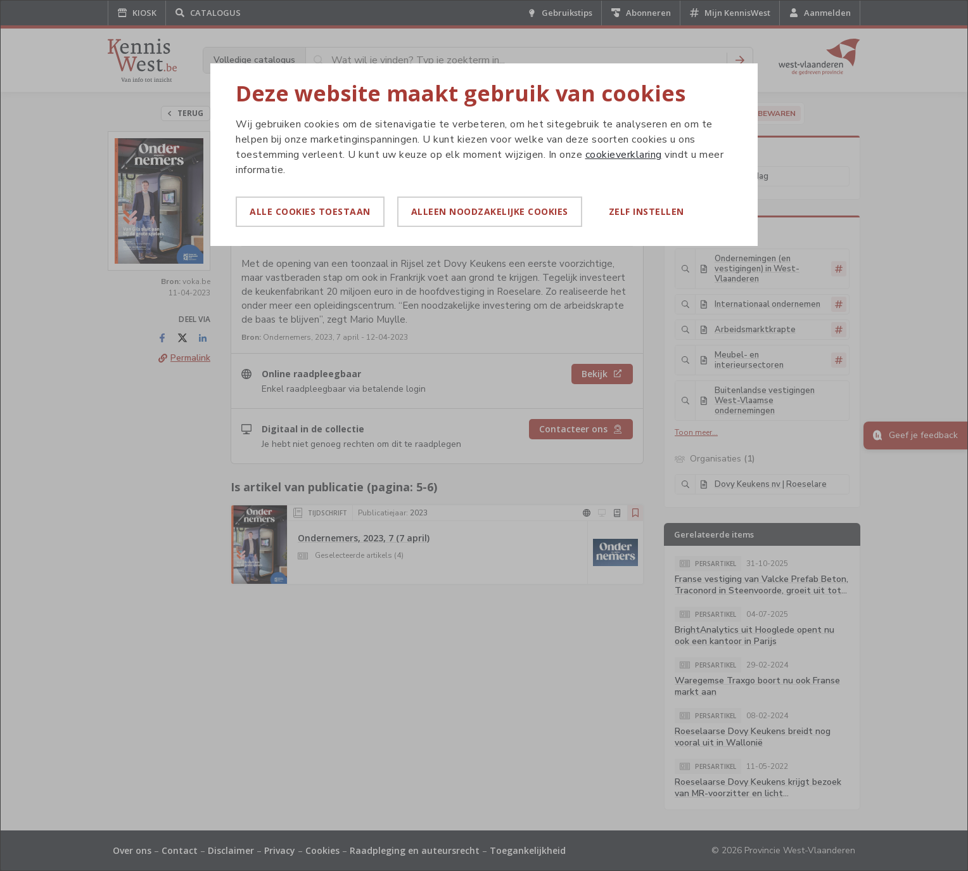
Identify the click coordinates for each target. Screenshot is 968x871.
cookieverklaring (623, 155)
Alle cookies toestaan (310, 211)
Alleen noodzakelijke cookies (489, 211)
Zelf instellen (646, 211)
